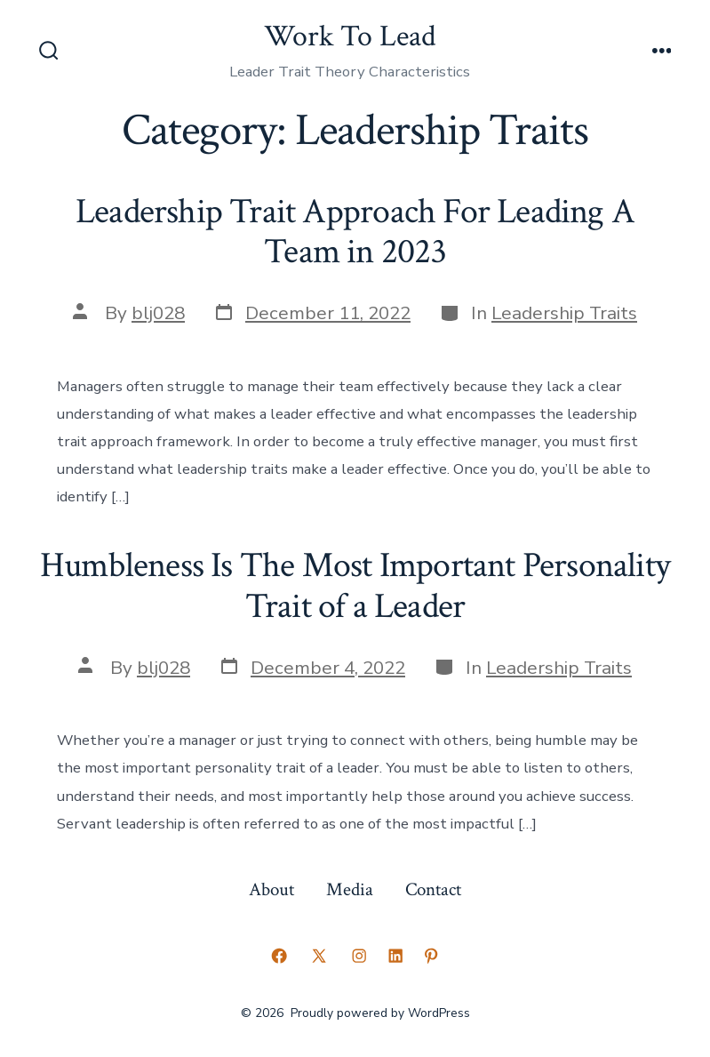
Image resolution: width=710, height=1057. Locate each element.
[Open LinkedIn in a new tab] (395, 956)
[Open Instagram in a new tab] (359, 956)
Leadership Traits (564, 312)
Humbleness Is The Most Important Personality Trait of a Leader (355, 585)
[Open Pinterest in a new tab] (431, 956)
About (271, 889)
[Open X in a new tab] (319, 956)
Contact (433, 889)
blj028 (158, 312)
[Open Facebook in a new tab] (279, 956)
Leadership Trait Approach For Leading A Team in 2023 (355, 232)
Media (349, 889)
